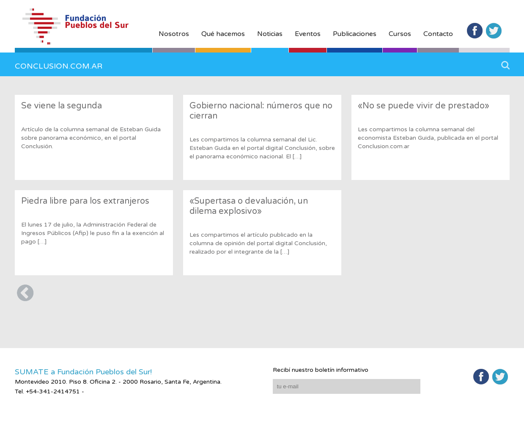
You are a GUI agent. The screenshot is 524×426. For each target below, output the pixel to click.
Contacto (438, 34)
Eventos (308, 34)
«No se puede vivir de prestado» (423, 106)
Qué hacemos (223, 34)
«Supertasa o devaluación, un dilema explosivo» (248, 206)
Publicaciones (354, 34)
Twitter (494, 31)
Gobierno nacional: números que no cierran (260, 111)
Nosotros (174, 34)
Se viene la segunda (61, 106)
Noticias (270, 34)
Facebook (475, 31)
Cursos (400, 34)
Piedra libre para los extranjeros (85, 201)
